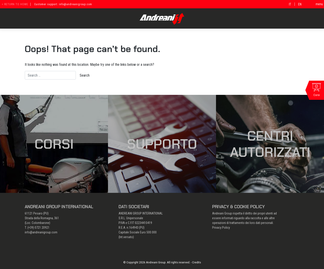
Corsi (54, 144)
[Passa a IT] (290, 4)
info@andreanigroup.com (41, 232)
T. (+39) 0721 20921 (37, 227)
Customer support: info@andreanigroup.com (63, 4)
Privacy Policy (221, 227)
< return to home (15, 4)
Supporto (162, 144)
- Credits (196, 262)
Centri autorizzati (270, 144)
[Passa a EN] (300, 4)
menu (319, 4)
